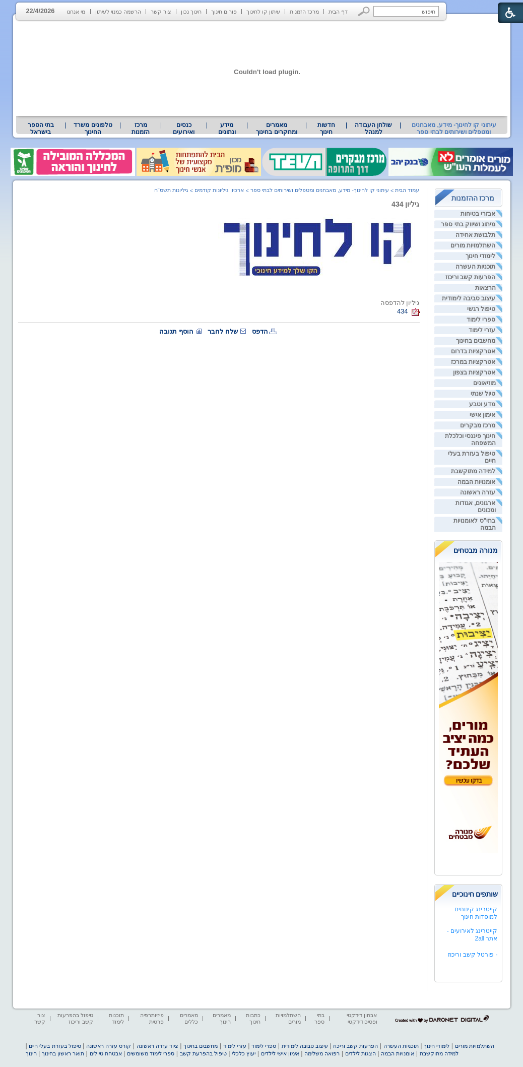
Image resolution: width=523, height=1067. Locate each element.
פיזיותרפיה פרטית (152, 1018)
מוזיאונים (484, 383)
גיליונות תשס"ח (171, 190)
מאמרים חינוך (222, 1018)
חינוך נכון (191, 12)
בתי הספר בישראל (41, 128)
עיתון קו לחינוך (263, 12)
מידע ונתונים (227, 128)
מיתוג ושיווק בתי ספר (468, 224)
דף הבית (338, 12)
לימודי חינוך (480, 256)
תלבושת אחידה (475, 234)
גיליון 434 (405, 204)
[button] (364, 11)
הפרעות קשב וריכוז (470, 277)
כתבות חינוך (253, 1018)
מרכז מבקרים (477, 425)
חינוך (31, 1053)
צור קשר (161, 12)
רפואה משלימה (322, 1053)
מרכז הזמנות (304, 12)
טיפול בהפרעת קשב (203, 1053)
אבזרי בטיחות (478, 213)
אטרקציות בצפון (474, 372)
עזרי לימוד (482, 330)
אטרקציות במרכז (473, 361)
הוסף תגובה (176, 331)
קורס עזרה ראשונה (108, 1046)
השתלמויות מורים (472, 245)
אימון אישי (482, 414)
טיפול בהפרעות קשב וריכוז (75, 1018)
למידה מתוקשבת (473, 471)
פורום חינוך (224, 12)
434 (402, 311)
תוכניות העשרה (475, 266)
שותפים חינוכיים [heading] (475, 894)
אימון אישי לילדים (280, 1053)
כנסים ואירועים (183, 128)
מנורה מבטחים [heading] (475, 550)
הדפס (260, 331)
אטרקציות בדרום (473, 351)
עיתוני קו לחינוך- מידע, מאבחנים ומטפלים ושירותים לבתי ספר (454, 128)
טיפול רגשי (481, 308)
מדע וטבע (482, 404)
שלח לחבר (223, 331)
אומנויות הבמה (476, 481)
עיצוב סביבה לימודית (469, 298)
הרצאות (485, 287)
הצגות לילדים (360, 1053)
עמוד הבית (407, 190)
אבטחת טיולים (106, 1053)
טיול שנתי (483, 393)
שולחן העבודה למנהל (373, 128)
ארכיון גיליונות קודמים (219, 190)
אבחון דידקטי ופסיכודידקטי (362, 1018)
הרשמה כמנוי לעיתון (118, 12)
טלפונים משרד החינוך (93, 128)
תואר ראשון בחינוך (63, 1053)
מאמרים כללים (189, 1018)
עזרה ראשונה (477, 492)
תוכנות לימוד (116, 1018)
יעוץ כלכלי (243, 1053)
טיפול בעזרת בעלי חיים (55, 1046)
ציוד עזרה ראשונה (157, 1046)
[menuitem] (373, 128)
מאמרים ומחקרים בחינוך (276, 128)
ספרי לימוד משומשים (150, 1053)
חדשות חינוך (326, 128)
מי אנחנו (76, 12)
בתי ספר (319, 1018)
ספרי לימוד (481, 319)
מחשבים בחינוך (475, 340)
